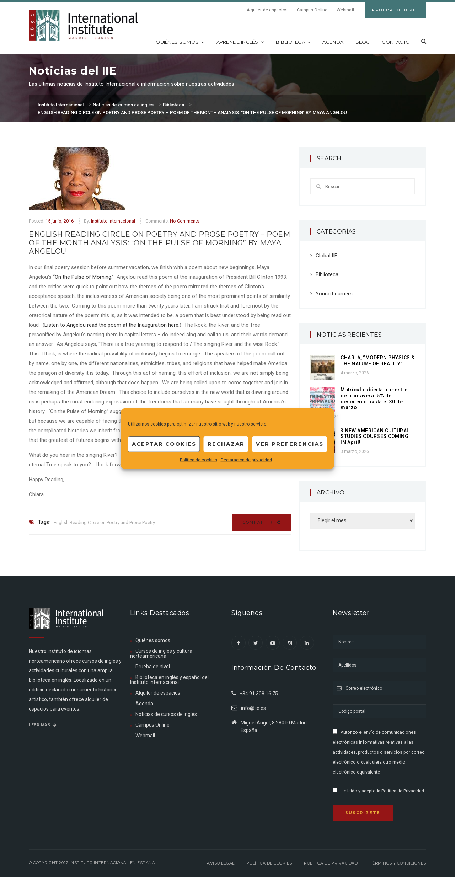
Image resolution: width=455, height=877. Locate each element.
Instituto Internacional (113, 221)
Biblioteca (293, 42)
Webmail (345, 9)
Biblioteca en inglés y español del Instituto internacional (169, 679)
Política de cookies (198, 459)
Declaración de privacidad (246, 459)
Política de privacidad (331, 863)
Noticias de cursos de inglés (166, 714)
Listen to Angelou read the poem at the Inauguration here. (112, 325)
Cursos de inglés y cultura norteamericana (161, 653)
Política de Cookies (269, 863)
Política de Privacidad (402, 790)
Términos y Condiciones (398, 863)
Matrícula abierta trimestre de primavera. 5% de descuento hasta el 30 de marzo (374, 398)
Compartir (261, 522)
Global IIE (326, 255)
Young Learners (334, 293)
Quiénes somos (180, 42)
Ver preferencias (289, 443)
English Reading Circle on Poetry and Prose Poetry (104, 522)
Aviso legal (221, 863)
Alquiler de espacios (267, 9)
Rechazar (226, 443)
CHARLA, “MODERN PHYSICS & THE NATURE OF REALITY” (378, 361)
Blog (362, 42)
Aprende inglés (240, 42)
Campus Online (312, 9)
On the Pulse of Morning (83, 277)
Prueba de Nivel (395, 9)
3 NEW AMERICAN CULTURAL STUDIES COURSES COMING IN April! (375, 436)
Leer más (43, 725)
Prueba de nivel (152, 666)
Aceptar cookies (164, 443)
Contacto (396, 42)
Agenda (332, 42)
